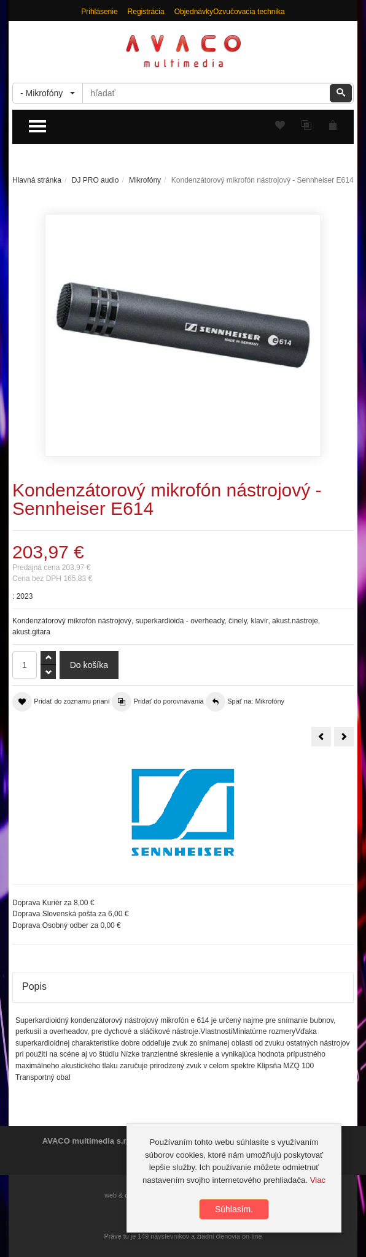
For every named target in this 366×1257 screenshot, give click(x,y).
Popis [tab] (34, 986)
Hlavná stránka (36, 180)
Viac (317, 1182)
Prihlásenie (99, 11)
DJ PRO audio (95, 180)
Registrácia (146, 11)
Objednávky (193, 11)
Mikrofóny (145, 180)
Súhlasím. (234, 1212)
